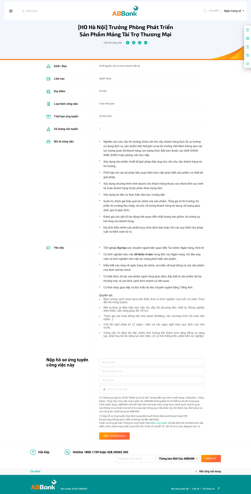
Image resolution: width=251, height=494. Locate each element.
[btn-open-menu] (10, 11)
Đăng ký (211, 458)
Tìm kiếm (211, 11)
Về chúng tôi (209, 489)
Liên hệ (195, 489)
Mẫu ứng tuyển (159, 423)
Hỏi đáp (39, 452)
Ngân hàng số (233, 11)
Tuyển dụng (31, 11)
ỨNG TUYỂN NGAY (114, 436)
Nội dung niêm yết (180, 489)
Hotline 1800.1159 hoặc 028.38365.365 (96, 452)
